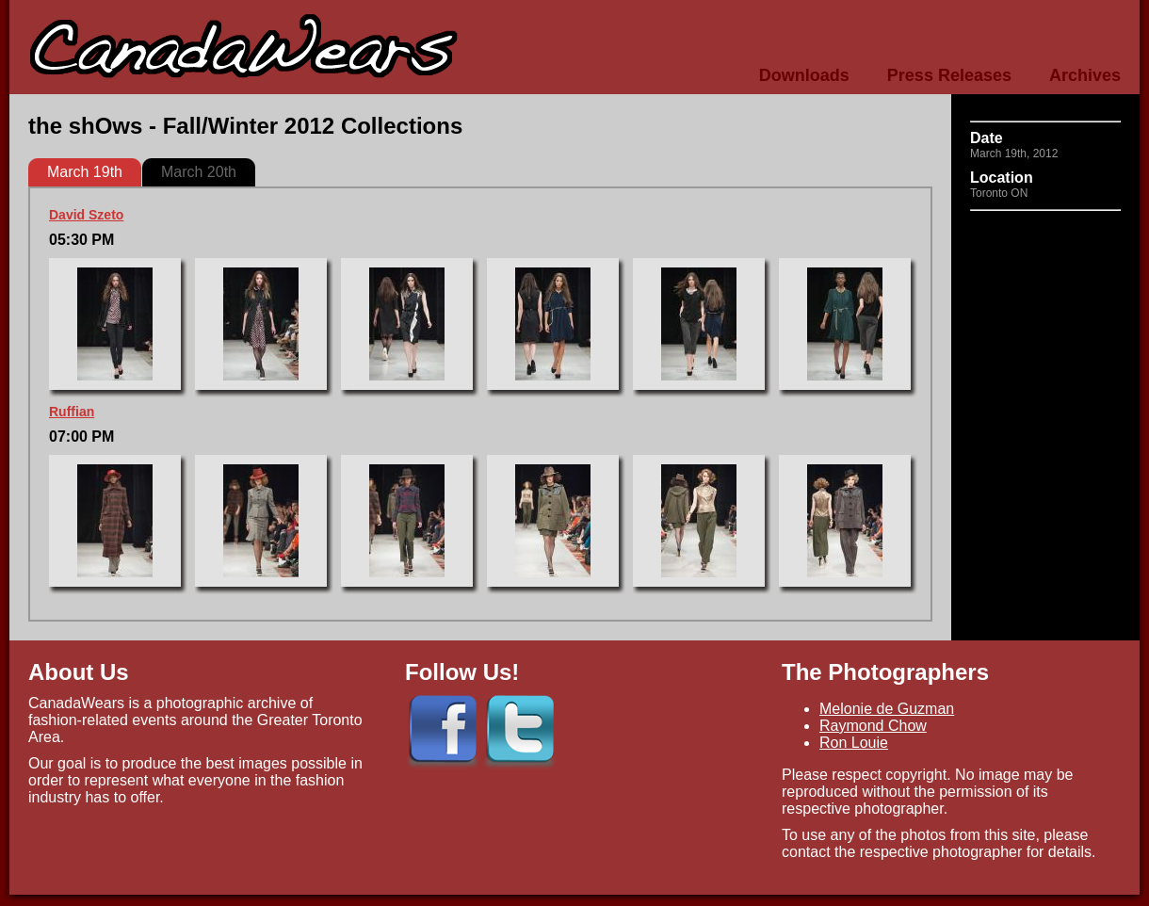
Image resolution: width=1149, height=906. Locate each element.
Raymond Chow (873, 726)
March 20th (198, 172)
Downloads (804, 75)
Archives (1085, 75)
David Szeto (86, 214)
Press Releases (949, 75)
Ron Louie (853, 743)
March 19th (84, 172)
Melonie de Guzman (886, 709)
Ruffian (71, 411)
